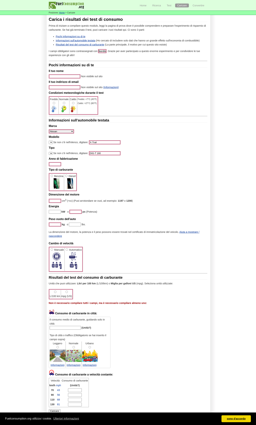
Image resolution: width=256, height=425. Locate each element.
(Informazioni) (111, 87)
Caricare (182, 5)
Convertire (198, 5)
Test (169, 5)
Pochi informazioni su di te (70, 36)
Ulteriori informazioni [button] (66, 418)
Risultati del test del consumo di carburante (80, 44)
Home (143, 5)
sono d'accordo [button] (236, 418)
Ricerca (156, 5)
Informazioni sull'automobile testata (75, 40)
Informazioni (57, 365)
